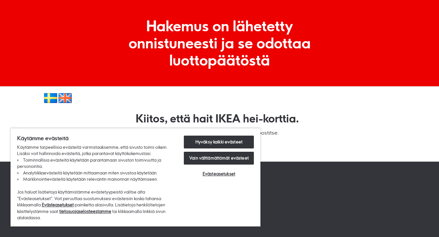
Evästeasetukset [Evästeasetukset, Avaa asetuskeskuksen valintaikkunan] (219, 173)
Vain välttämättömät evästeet (219, 158)
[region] (135, 177)
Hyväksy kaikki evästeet (218, 142)
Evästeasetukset (58, 204)
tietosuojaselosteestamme (85, 211)
